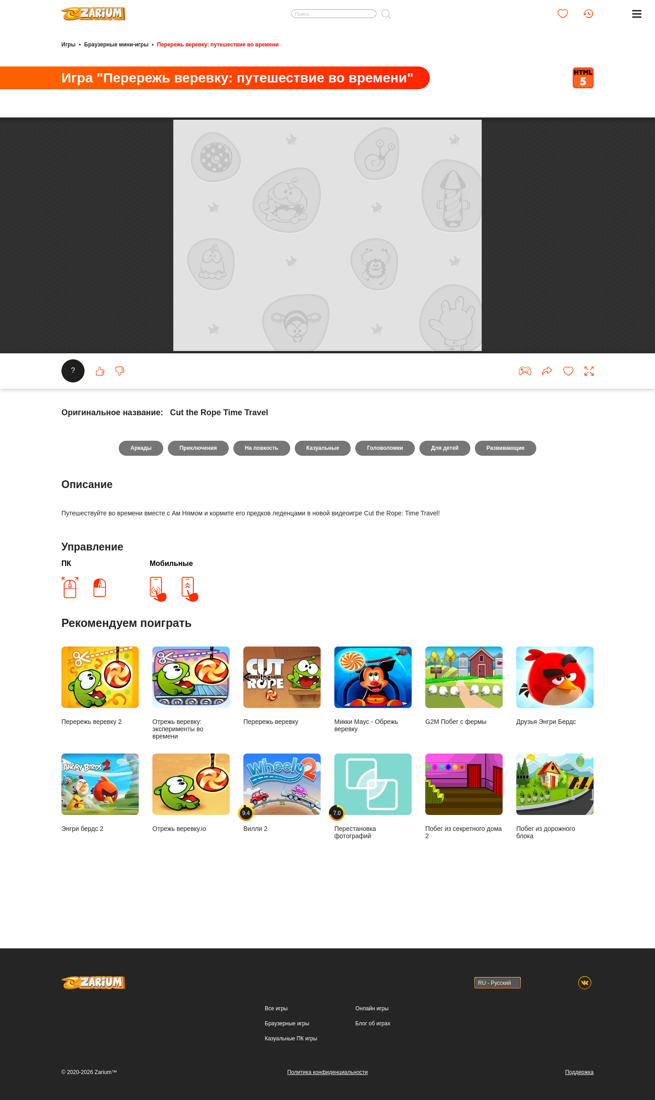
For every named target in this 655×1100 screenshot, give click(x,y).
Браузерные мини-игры (116, 44)
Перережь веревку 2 (100, 728)
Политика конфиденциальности (327, 1072)
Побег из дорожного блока (555, 839)
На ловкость (261, 491)
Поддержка (579, 1072)
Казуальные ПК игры (291, 1038)
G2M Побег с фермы (464, 728)
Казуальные (322, 491)
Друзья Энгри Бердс (555, 728)
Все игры (276, 1008)
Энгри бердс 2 (100, 835)
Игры (68, 44)
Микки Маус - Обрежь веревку (373, 732)
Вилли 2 (282, 835)
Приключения (197, 491)
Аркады (140, 491)
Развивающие (506, 491)
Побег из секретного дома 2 (464, 839)
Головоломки (385, 491)
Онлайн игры (371, 1008)
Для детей (445, 491)
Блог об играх (372, 1023)
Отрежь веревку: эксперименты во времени (191, 736)
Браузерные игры (287, 1023)
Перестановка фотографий (373, 839)
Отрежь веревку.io (191, 835)
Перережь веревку (282, 728)
